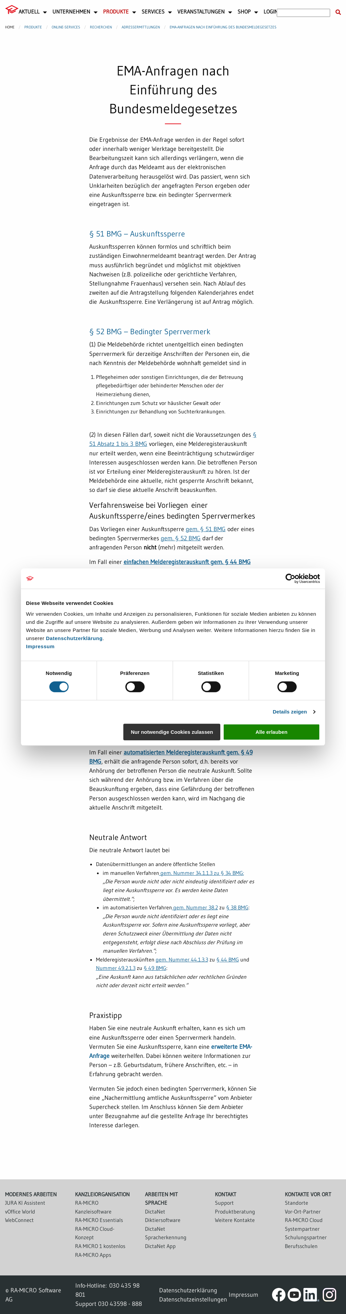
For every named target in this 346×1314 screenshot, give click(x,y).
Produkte (116, 11)
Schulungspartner (306, 1237)
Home (10, 27)
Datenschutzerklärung (74, 638)
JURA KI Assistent (25, 1202)
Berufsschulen (301, 1246)
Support (224, 1202)
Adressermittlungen (141, 27)
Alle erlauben (271, 732)
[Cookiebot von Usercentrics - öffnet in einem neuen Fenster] (290, 578)
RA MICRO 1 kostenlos (100, 1246)
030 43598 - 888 (120, 1304)
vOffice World (20, 1211)
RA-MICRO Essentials (99, 1220)
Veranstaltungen (201, 11)
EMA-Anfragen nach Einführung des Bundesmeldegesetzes (223, 27)
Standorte (296, 1202)
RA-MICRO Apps (93, 1254)
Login (271, 11)
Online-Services (66, 27)
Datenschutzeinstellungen (193, 1299)
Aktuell (29, 11)
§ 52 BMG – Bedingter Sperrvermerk (150, 331)
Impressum (40, 646)
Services (153, 11)
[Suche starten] (338, 12)
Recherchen (101, 27)
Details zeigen (290, 712)
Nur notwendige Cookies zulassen (172, 732)
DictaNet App (160, 1246)
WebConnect (19, 1220)
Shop (244, 11)
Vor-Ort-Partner (303, 1211)
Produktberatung (235, 1211)
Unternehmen (71, 11)
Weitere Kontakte (235, 1220)
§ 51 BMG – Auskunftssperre (137, 234)
